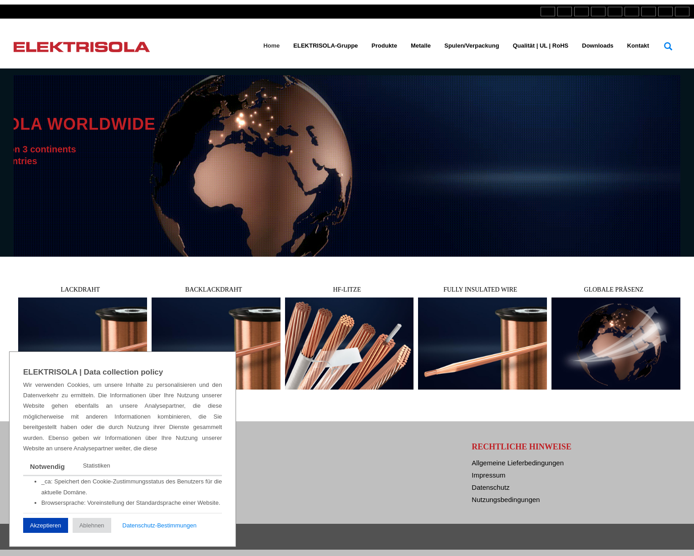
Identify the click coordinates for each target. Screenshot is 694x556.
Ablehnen (91, 525)
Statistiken (96, 465)
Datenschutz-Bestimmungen (160, 525)
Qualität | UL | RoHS (541, 45)
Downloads (597, 45)
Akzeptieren (45, 525)
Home (271, 45)
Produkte (384, 45)
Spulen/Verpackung (471, 45)
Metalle (421, 45)
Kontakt (638, 45)
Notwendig (47, 466)
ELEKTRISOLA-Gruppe (325, 45)
